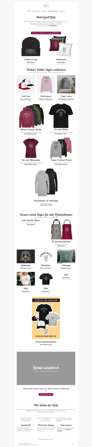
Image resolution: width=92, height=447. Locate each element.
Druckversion (22, 443)
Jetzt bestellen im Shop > (46, 344)
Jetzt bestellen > (26, 291)
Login (72, 443)
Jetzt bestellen (45, 291)
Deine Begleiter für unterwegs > (66, 99)
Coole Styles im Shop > (26, 268)
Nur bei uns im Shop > (46, 268)
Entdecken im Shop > (66, 268)
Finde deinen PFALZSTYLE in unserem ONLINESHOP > (46, 33)
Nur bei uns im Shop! (25, 99)
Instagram (59, 430)
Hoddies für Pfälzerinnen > (46, 99)
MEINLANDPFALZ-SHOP (46, 394)
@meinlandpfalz (53, 25)
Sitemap (29, 443)
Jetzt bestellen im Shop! (30, 133)
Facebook (68, 429)
